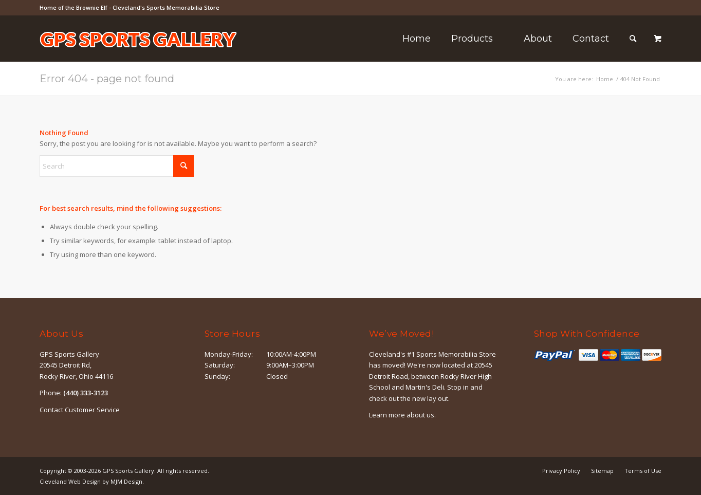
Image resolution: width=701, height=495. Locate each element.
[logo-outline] (138, 54)
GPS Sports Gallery (128, 470)
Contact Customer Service (80, 409)
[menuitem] (416, 38)
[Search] (633, 38)
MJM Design (126, 481)
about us (420, 414)
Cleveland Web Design (70, 481)
